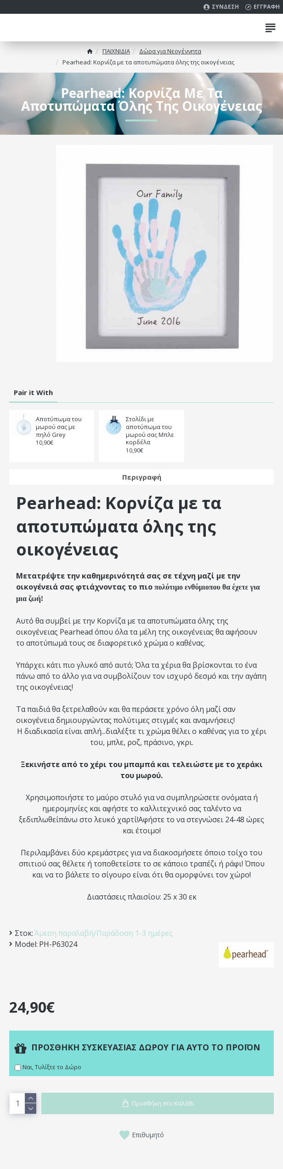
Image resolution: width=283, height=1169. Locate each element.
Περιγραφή (141, 476)
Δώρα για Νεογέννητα (170, 51)
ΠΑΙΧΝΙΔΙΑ (116, 51)
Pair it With (33, 392)
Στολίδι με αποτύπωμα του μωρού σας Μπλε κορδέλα (150, 431)
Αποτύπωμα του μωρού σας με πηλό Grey (59, 427)
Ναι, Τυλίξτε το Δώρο (52, 1067)
